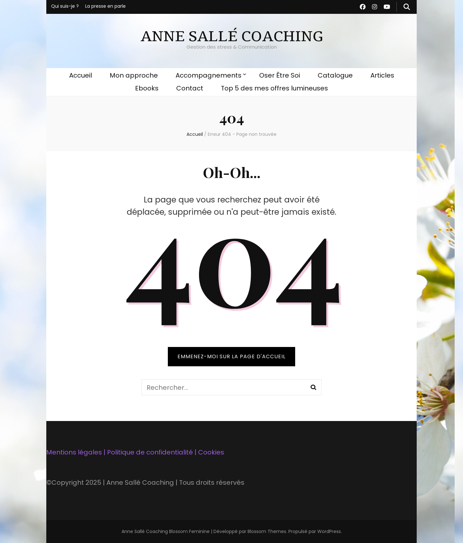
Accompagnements (208, 75)
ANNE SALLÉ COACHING (231, 36)
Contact (189, 88)
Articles (382, 75)
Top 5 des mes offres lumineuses (274, 88)
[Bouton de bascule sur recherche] (407, 7)
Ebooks (147, 88)
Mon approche (134, 75)
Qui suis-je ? (65, 6)
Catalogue (335, 75)
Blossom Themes (267, 531)
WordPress (329, 531)
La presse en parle (105, 6)
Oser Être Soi (279, 75)
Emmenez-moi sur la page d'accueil (231, 356)
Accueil (80, 75)
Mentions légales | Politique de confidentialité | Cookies (135, 452)
